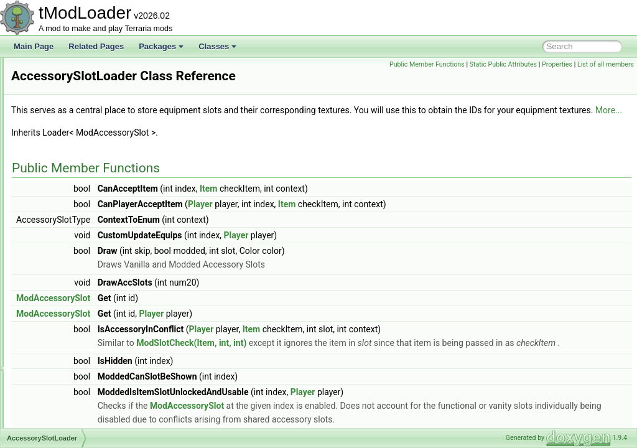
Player (355, 218)
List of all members (605, 78)
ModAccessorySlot (209, 312)
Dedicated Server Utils (58, 81)
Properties (615, 64)
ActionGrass (61, 341)
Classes (217, 46)
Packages (161, 46)
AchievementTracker (75, 328)
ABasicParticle (65, 150)
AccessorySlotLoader (76, 177)
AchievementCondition (78, 232)
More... (306, 124)
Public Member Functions (485, 64)
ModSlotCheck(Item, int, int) (347, 357)
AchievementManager (77, 273)
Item (364, 202)
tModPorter (39, 95)
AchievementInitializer (77, 259)
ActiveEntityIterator (72, 410)
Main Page (33, 46)
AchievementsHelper (75, 286)
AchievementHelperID (77, 245)
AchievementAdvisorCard (83, 218)
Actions (53, 369)
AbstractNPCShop (71, 163)
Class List (47, 136)
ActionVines (60, 396)
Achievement (62, 191)
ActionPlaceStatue (71, 355)
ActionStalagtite (67, 382)
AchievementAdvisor (75, 204)
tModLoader (31, 67)
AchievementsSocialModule (87, 300)
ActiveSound (62, 423)
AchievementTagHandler (82, 314)
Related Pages (96, 46)
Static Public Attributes (561, 64)
